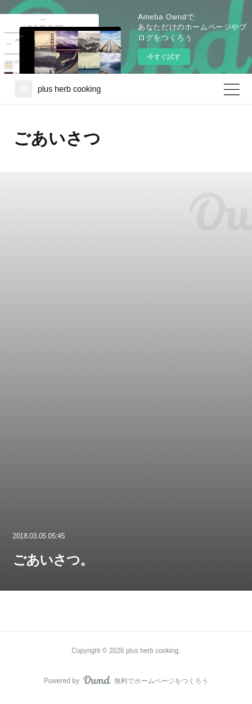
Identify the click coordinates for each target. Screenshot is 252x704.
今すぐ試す (164, 56)
